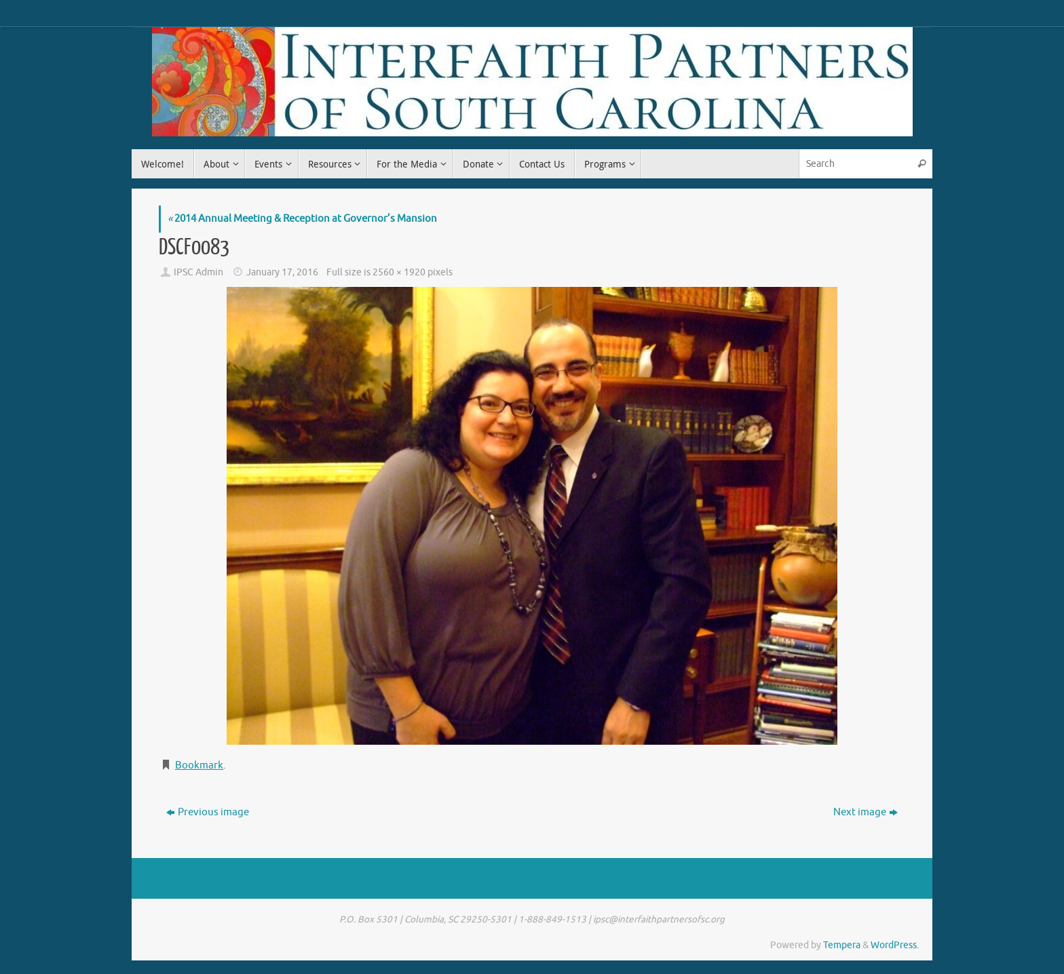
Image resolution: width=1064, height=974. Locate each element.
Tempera (841, 945)
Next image (865, 812)
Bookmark (199, 765)
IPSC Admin (198, 272)
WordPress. (895, 945)
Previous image (207, 812)
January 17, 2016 (282, 272)
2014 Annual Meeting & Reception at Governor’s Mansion (302, 218)
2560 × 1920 (399, 272)
